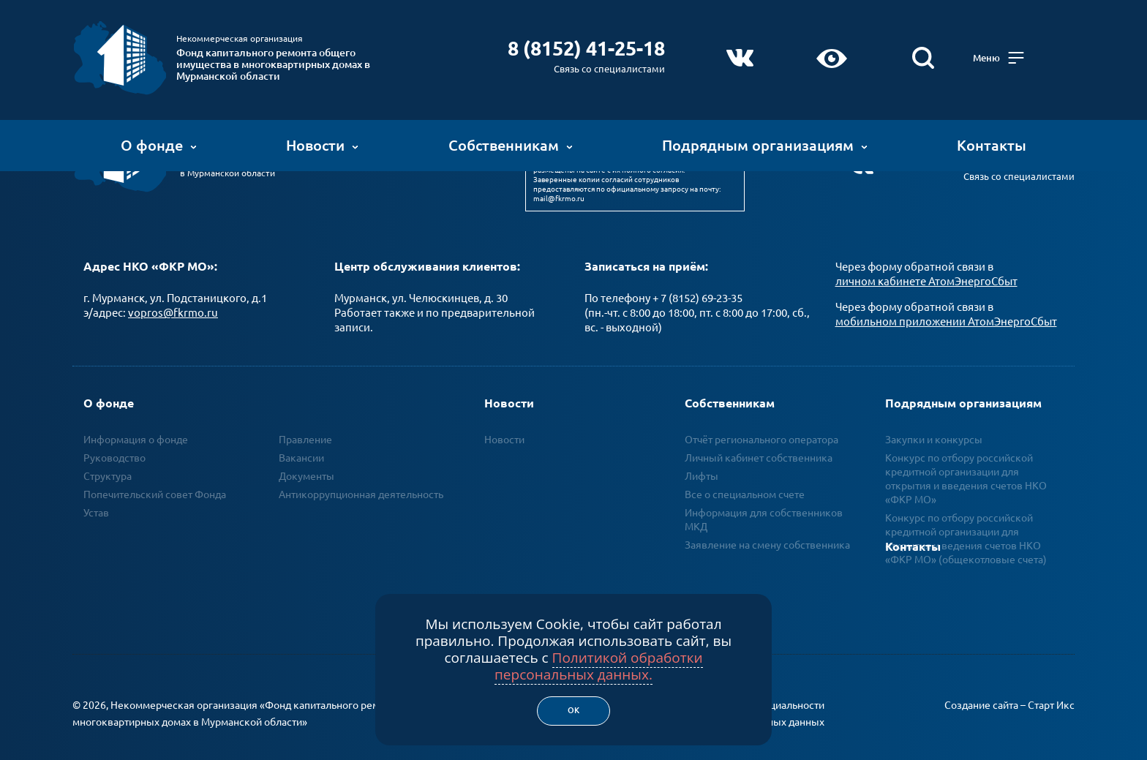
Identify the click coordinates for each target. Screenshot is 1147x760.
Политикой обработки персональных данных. (598, 666)
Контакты (991, 135)
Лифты (701, 456)
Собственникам (510, 135)
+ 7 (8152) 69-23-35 (697, 277)
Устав (96, 492)
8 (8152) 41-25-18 (615, 38)
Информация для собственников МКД (764, 499)
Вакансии (301, 437)
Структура (107, 456)
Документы (306, 456)
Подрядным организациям (765, 135)
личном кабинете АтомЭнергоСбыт (926, 261)
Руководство (114, 437)
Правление (305, 419)
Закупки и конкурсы (933, 419)
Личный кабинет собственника (758, 437)
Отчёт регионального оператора (761, 419)
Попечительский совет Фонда (154, 474)
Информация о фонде (135, 419)
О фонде (159, 135)
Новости (322, 135)
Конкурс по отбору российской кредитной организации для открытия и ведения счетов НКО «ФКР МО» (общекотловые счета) (966, 518)
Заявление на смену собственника (767, 524)
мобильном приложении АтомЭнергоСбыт (946, 301)
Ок (574, 710)
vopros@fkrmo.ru (173, 292)
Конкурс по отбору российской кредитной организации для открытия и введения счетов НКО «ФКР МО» (966, 458)
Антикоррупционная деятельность (361, 474)
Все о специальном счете (745, 474)
